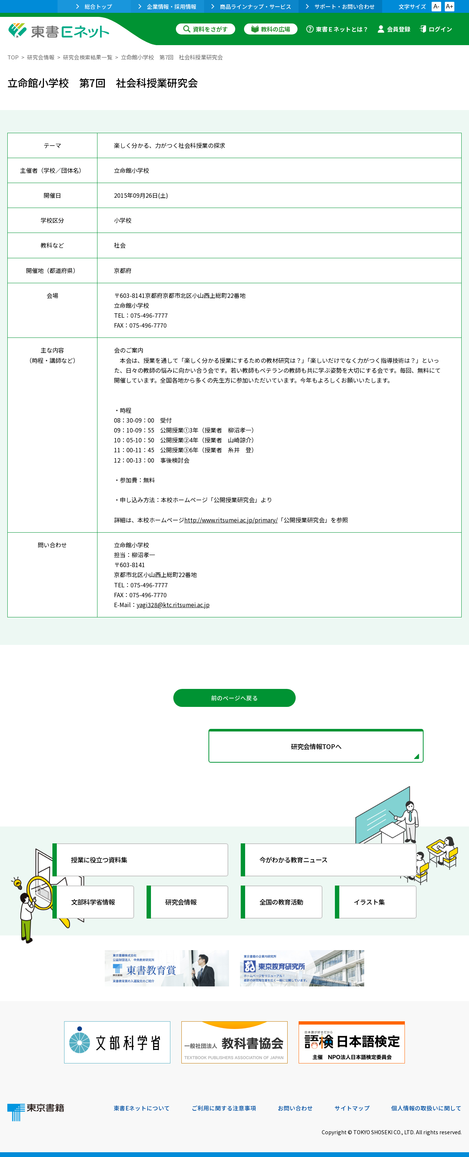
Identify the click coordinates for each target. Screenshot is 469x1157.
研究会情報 (41, 57)
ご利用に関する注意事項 (224, 1107)
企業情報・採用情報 (167, 6)
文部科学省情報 (94, 903)
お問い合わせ (295, 1107)
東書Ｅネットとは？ (337, 29)
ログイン (435, 29)
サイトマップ (352, 1107)
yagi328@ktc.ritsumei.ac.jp (174, 604)
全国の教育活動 (283, 903)
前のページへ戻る (234, 698)
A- (436, 6)
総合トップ (94, 6)
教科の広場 (270, 29)
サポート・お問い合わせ (340, 6)
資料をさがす (205, 29)
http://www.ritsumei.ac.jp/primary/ (232, 519)
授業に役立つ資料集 (101, 861)
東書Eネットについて (142, 1107)
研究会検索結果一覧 (87, 57)
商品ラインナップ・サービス (251, 6)
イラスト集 (370, 903)
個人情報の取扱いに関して (426, 1107)
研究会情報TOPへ (234, 747)
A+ (449, 6)
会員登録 (393, 29)
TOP (13, 57)
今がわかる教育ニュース (296, 861)
